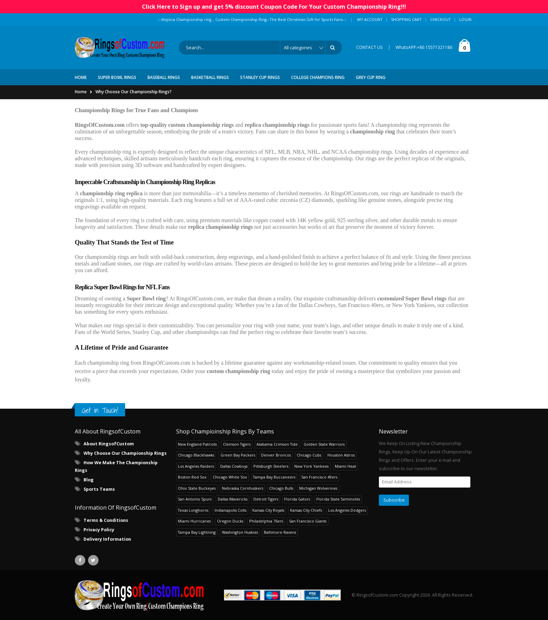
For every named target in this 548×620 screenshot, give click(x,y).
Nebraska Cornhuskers (242, 488)
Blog (89, 480)
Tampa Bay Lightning (197, 532)
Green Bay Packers (238, 455)
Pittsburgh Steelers (270, 466)
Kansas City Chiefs (306, 510)
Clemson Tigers (237, 444)
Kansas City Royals (268, 510)
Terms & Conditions (106, 520)
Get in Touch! (100, 410)
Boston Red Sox (192, 477)
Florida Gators (297, 499)
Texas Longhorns (193, 510)
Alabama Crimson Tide (277, 444)
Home (81, 92)
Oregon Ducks (230, 521)
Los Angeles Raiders (196, 466)
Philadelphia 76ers (266, 521)
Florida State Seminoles (338, 499)
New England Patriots (197, 444)
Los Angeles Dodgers (347, 510)
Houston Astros (341, 455)
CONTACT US (369, 47)
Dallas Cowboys (233, 466)
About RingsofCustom (109, 444)
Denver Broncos (276, 455)
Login (465, 19)
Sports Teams (99, 489)
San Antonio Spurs (194, 499)
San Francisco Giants (307, 521)
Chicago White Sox (230, 477)
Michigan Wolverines (318, 488)
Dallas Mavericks (232, 499)
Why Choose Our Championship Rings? (133, 92)
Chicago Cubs (309, 455)
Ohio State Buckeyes (197, 488)
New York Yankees (311, 466)
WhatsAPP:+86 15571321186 (424, 47)
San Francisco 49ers (319, 477)
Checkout (440, 19)
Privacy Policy (99, 530)
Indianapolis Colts (230, 510)
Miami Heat (345, 466)
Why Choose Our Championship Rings (125, 453)
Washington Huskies (240, 532)
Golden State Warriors (324, 444)
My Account (370, 19)
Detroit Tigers (265, 499)
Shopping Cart (406, 19)
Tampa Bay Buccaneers (274, 477)
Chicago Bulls (281, 488)
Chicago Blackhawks (196, 455)
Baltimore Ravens (280, 532)
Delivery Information (107, 539)
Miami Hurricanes (194, 521)
